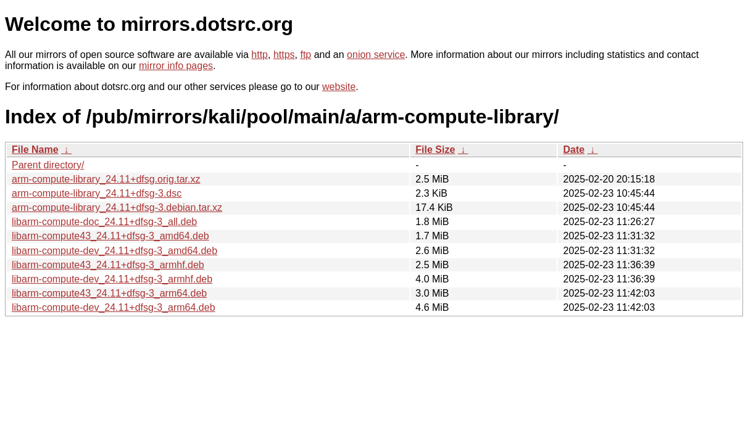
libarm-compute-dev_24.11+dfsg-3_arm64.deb (113, 307)
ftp (305, 54)
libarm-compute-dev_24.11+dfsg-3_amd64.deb (114, 250)
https (284, 54)
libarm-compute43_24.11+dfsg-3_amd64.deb (110, 236)
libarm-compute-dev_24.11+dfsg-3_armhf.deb (112, 279)
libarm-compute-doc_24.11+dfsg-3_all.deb (104, 221)
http (259, 54)
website (338, 86)
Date (573, 149)
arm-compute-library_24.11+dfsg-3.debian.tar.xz (117, 207)
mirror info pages (176, 65)
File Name (35, 149)
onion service (376, 54)
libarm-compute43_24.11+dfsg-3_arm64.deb (109, 293)
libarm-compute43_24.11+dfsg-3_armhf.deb (108, 265)
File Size (435, 149)
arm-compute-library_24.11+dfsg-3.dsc (96, 193)
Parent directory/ (48, 165)
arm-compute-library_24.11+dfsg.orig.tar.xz (106, 179)
